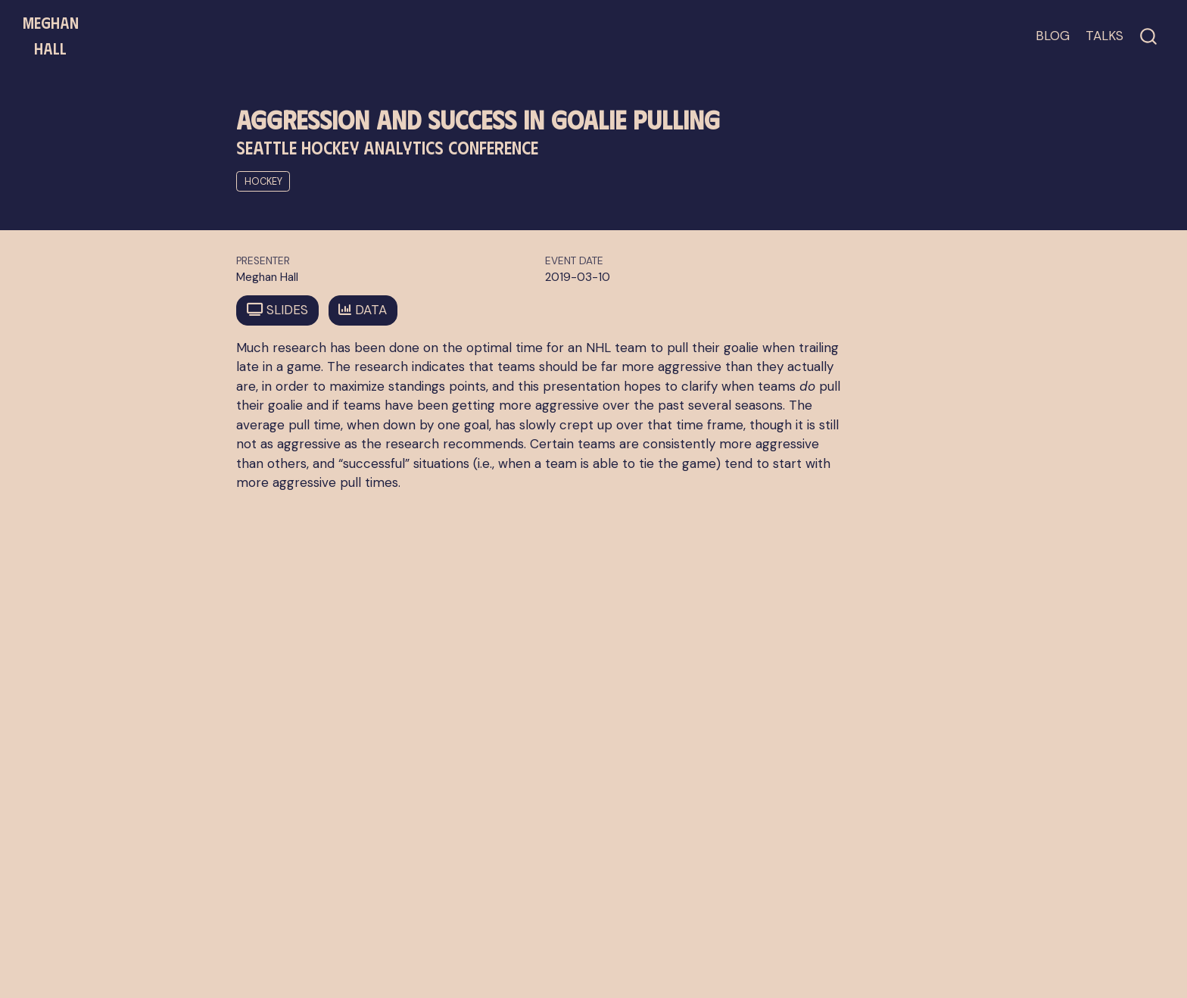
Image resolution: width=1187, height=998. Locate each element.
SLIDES (277, 309)
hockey (263, 181)
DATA (362, 309)
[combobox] (1149, 36)
